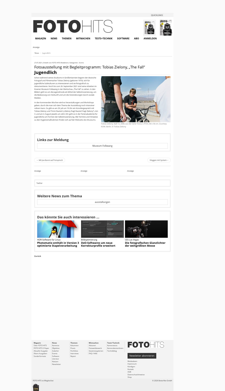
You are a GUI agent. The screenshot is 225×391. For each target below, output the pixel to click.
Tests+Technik (104, 38)
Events (81, 63)
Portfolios (74, 351)
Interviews (74, 353)
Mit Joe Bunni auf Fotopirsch (49, 160)
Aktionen (92, 345)
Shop (130, 377)
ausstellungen (102, 202)
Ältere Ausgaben (40, 353)
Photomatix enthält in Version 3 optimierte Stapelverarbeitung (58, 244)
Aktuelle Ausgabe (41, 351)
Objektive (56, 348)
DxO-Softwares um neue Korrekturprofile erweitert (98, 244)
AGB (129, 372)
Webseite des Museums (85, 120)
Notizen (55, 361)
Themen (66, 38)
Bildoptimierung (89, 239)
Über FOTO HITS (40, 345)
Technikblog (112, 351)
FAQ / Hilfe (93, 353)
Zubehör (55, 351)
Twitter (39, 183)
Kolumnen (74, 345)
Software (123, 38)
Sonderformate (40, 356)
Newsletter (56, 364)
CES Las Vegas (132, 239)
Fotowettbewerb (95, 348)
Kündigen (131, 366)
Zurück (37, 256)
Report (73, 356)
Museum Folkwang (102, 145)
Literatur (55, 359)
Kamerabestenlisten (115, 348)
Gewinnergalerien (96, 351)
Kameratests (112, 345)
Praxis (72, 348)
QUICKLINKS (157, 15)
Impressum (132, 364)
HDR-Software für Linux (49, 239)
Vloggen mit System (159, 160)
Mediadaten (132, 361)
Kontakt (131, 369)
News (54, 38)
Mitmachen (83, 38)
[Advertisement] (102, 305)
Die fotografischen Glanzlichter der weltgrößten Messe (145, 244)
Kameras (55, 345)
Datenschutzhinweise (136, 374)
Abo (136, 38)
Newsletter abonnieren (141, 355)
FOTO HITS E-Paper (41, 348)
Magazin (40, 38)
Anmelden (150, 38)
